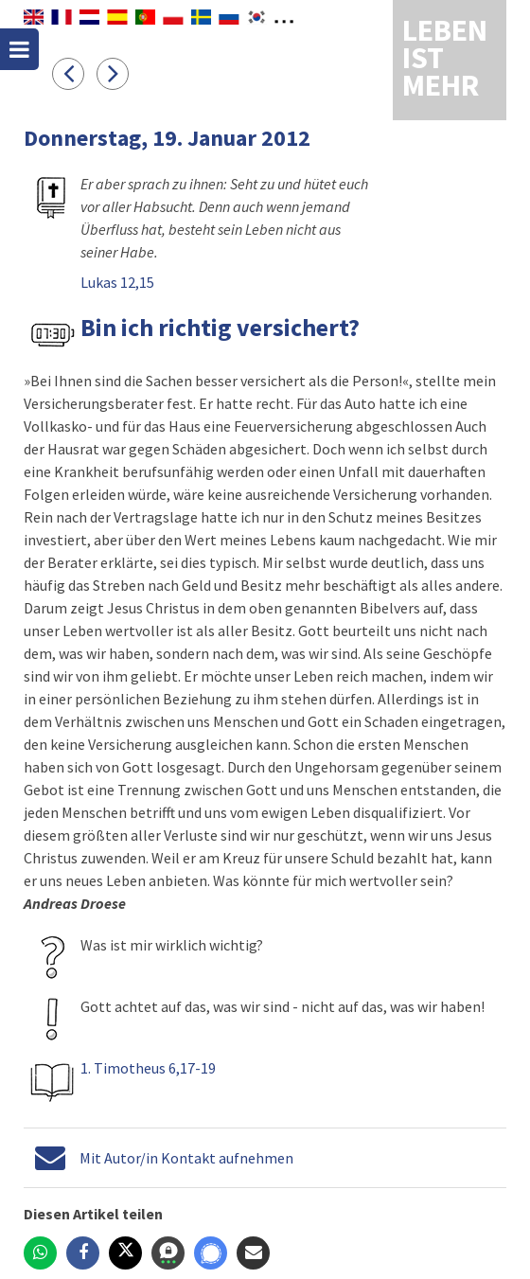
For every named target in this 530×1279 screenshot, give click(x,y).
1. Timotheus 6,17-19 (148, 1067)
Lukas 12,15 (117, 282)
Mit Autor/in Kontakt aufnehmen (186, 1157)
